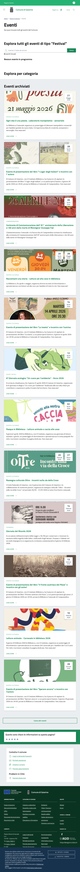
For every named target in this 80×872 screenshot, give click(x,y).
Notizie (62, 805)
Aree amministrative (10, 808)
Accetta (61, 856)
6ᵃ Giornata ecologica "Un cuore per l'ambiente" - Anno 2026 (35, 378)
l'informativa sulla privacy (34, 868)
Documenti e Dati (9, 820)
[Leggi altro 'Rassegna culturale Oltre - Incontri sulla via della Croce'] (11, 496)
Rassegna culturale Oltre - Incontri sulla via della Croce (32, 480)
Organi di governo (9, 805)
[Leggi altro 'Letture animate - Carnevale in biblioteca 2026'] (11, 654)
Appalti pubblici (45, 814)
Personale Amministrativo (12, 817)
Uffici (5, 811)
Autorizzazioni (27, 811)
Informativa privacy (47, 841)
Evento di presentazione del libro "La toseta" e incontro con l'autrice (38, 327)
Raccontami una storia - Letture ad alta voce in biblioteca (33, 278)
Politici (6, 814)
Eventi (62, 823)
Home (6, 18)
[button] (9, 3)
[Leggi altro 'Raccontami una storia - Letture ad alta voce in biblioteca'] (11, 292)
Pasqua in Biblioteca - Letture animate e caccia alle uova (32, 429)
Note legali (44, 844)
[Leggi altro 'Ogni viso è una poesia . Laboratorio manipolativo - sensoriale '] (11, 136)
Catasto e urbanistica (29, 805)
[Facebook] (60, 9)
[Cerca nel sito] (74, 10)
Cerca (71, 50)
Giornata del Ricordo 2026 (18, 531)
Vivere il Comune (15, 18)
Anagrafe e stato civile (29, 808)
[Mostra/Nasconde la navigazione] (4, 9)
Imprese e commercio (47, 823)
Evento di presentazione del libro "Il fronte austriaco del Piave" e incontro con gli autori (37, 586)
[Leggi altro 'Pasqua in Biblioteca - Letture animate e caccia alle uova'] (11, 445)
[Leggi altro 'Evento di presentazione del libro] (11, 190)
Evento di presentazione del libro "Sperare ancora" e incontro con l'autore (37, 690)
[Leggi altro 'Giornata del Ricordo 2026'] (11, 549)
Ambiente (44, 805)
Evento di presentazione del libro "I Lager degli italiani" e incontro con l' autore (39, 173)
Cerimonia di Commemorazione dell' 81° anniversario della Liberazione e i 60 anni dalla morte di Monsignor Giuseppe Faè (39, 226)
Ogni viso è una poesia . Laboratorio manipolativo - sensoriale (35, 120)
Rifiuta (61, 852)
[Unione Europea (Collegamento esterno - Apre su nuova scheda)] (13, 792)
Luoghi (62, 820)
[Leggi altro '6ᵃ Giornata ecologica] (11, 394)
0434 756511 (10, 841)
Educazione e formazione (30, 820)
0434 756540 (10, 844)
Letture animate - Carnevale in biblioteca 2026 (28, 638)
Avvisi (61, 808)
